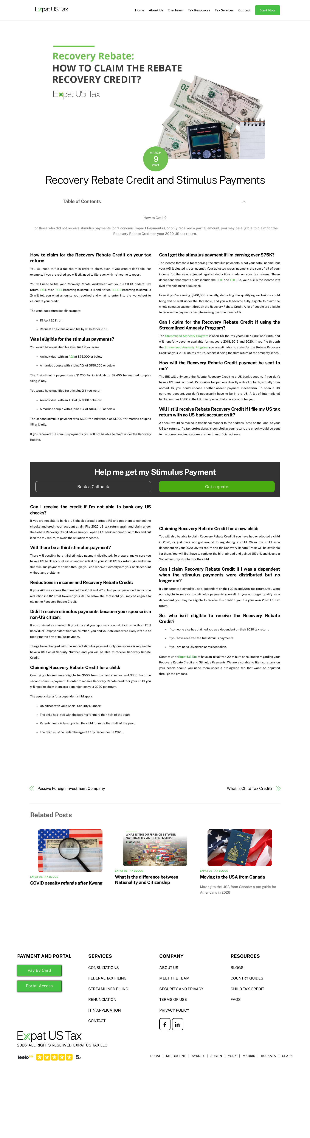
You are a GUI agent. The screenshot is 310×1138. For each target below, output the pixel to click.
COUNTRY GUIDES (247, 978)
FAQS (236, 1000)
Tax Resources (199, 10)
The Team (175, 10)
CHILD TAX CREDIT (248, 989)
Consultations (104, 968)
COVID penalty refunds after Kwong (66, 883)
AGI (71, 356)
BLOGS (237, 968)
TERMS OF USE (173, 1000)
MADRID (249, 1056)
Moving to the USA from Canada (232, 877)
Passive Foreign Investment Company (71, 788)
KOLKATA (268, 1056)
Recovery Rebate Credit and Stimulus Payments (155, 180)
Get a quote (216, 486)
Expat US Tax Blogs (44, 876)
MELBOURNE (176, 1056)
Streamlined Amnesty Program (186, 336)
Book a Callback (93, 486)
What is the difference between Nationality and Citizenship (146, 879)
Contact (244, 10)
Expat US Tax (187, 656)
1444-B (116, 290)
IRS (42, 290)
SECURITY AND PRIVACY (181, 989)
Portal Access (37, 986)
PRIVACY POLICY (174, 1010)
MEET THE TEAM (174, 978)
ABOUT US (169, 968)
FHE (233, 280)
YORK (232, 1056)
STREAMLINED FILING (108, 989)
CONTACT (97, 1021)
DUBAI (155, 1056)
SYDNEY (198, 1056)
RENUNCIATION (102, 1000)
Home (139, 10)
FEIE (220, 280)
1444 (58, 290)
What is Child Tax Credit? (250, 788)
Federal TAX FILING (107, 978)
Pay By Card (38, 970)
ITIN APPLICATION (105, 1010)
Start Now (267, 10)
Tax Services (224, 10)
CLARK (287, 1056)
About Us (156, 10)
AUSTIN (216, 1056)
